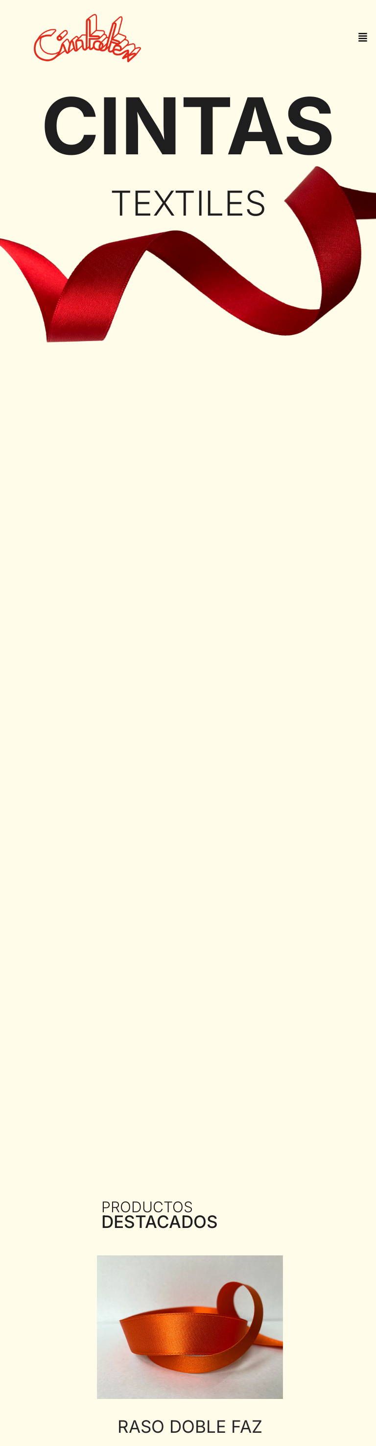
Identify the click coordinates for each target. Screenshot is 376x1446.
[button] (362, 38)
